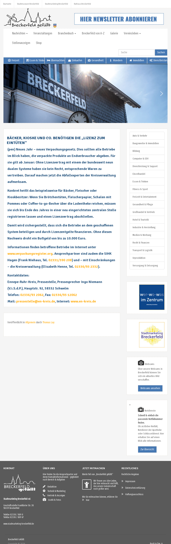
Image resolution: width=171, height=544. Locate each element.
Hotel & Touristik (141, 219)
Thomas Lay (48, 322)
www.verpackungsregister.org (30, 253)
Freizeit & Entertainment (144, 196)
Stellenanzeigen (21, 43)
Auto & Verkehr (140, 135)
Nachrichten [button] (20, 33)
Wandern (116, 60)
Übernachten (56, 60)
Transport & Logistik (142, 250)
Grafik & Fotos (52, 499)
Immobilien (137, 60)
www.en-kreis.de (83, 301)
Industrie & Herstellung (144, 227)
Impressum (128, 481)
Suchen (161, 52)
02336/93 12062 (64, 295)
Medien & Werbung (142, 235)
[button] (9, 94)
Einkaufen (75, 60)
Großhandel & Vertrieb (144, 212)
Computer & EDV (140, 158)
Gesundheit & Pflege (143, 204)
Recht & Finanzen (141, 242)
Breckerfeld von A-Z (93, 33)
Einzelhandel (139, 173)
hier (85, 499)
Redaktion (50, 486)
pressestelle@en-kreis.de (35, 301)
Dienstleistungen (159, 60)
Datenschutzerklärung (133, 487)
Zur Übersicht (147, 449)
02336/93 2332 (86, 266)
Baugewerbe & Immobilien (146, 143)
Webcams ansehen (150, 388)
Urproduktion (139, 257)
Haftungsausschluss (132, 494)
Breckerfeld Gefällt (16, 539)
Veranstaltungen (42, 33)
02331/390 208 (60, 260)
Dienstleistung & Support (145, 166)
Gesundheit (96, 60)
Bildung (136, 151)
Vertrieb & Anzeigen (54, 495)
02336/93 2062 (32, 295)
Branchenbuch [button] (67, 33)
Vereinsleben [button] (132, 33)
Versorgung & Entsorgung (145, 265)
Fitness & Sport (140, 189)
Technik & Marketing (54, 490)
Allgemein (30, 322)
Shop (39, 43)
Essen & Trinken (35, 60)
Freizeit (13, 60)
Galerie (114, 33)
